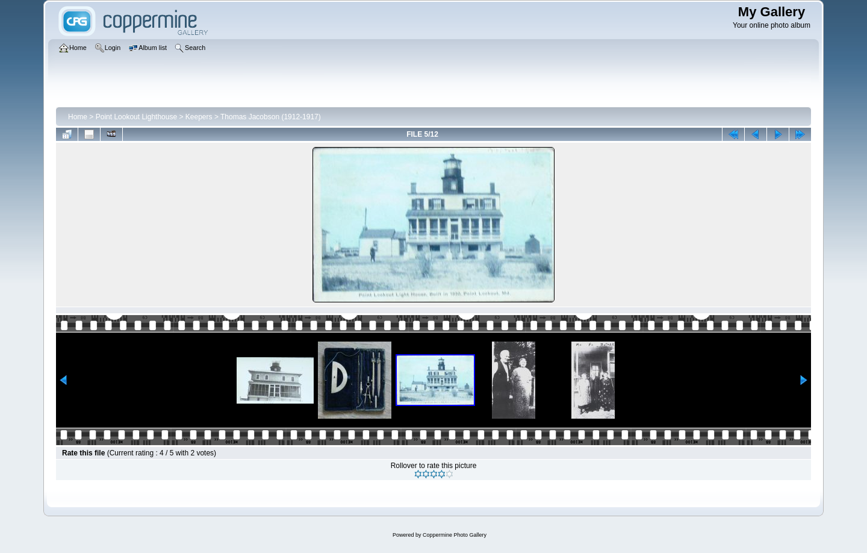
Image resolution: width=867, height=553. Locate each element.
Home (77, 117)
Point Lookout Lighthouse (136, 117)
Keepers (199, 117)
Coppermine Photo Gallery (454, 535)
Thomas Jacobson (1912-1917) (270, 117)
